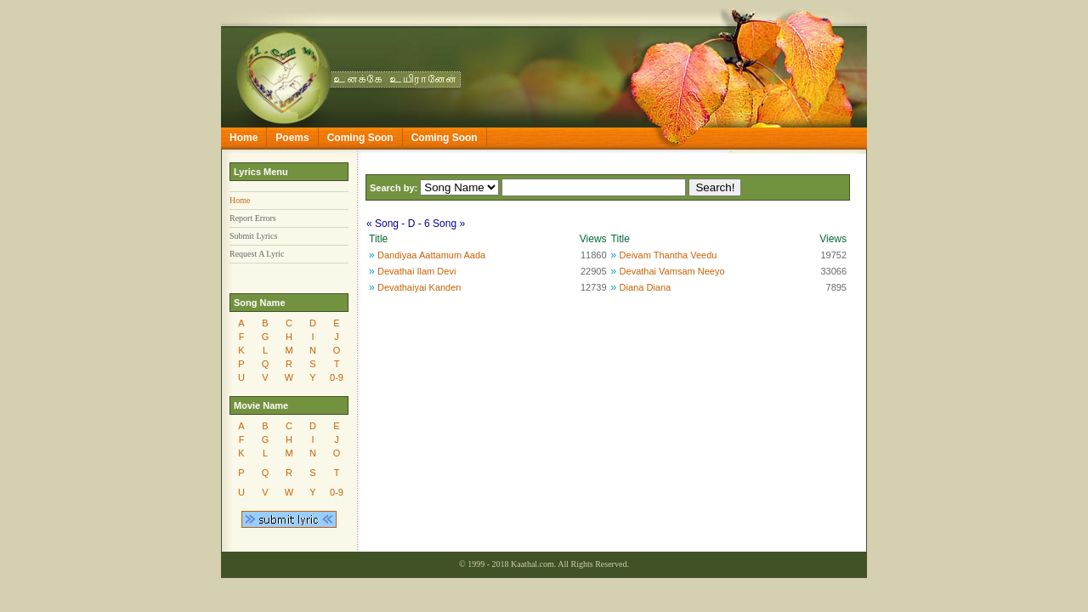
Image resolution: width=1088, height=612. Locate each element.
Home (244, 138)
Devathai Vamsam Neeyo (672, 271)
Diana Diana (646, 287)
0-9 (336, 377)
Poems (292, 138)
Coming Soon (360, 138)
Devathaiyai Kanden (419, 287)
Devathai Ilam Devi (416, 271)
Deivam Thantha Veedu (668, 255)
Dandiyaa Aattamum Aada (431, 255)
